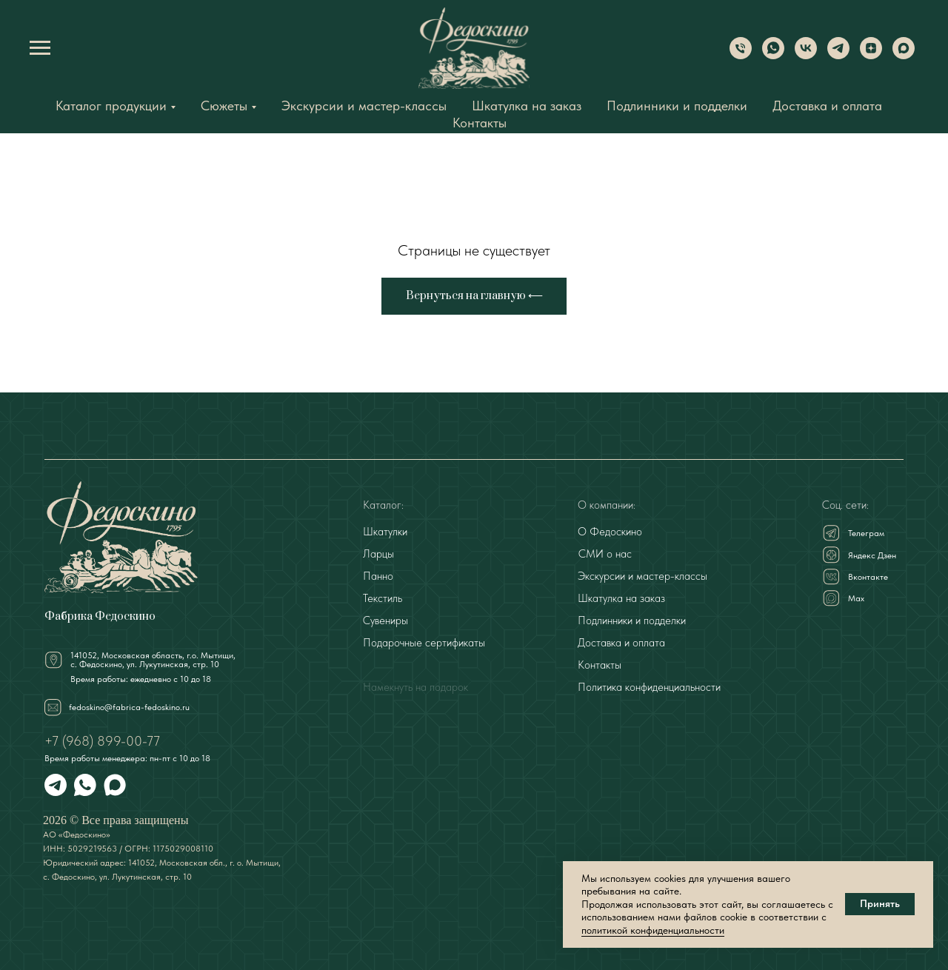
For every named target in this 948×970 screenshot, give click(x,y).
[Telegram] (838, 55)
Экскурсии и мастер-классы (364, 105)
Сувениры (385, 620)
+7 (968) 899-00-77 (102, 741)
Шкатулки (385, 531)
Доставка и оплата (827, 105)
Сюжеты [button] (224, 105)
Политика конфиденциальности (649, 687)
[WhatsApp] (773, 55)
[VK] (806, 55)
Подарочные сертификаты (424, 642)
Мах (856, 598)
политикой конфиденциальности (652, 930)
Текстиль (382, 598)
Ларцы (378, 554)
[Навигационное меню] (40, 48)
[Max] (903, 55)
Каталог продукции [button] (111, 105)
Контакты (480, 122)
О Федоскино (610, 531)
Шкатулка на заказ (526, 105)
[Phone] (741, 55)
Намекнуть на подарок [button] (415, 687)
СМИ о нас (605, 554)
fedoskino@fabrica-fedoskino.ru (129, 707)
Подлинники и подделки (677, 105)
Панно (378, 576)
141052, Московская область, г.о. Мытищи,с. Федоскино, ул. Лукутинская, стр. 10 (153, 659)
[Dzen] (871, 55)
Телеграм (866, 533)
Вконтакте (868, 577)
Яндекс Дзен (872, 555)
